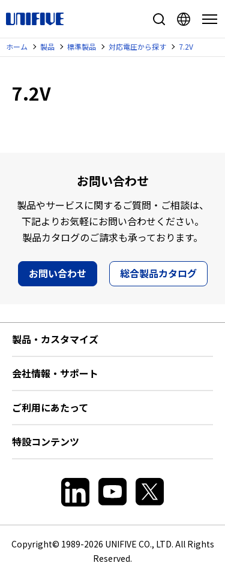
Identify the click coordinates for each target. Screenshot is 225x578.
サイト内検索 (159, 19)
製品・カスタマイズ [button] (55, 339)
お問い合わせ (57, 273)
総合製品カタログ (158, 273)
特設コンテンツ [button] (45, 441)
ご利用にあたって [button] (50, 407)
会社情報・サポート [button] (55, 373)
